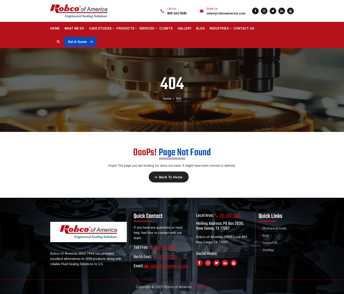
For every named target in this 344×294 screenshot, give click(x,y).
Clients (166, 28)
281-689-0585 (230, 215)
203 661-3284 (167, 257)
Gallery (185, 28)
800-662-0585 (165, 247)
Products (125, 28)
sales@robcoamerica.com (225, 13)
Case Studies (100, 28)
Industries (219, 28)
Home (55, 28)
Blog (200, 28)
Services (146, 28)
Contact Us (243, 28)
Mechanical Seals (274, 228)
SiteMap (268, 250)
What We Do (74, 28)
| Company (200, 287)
